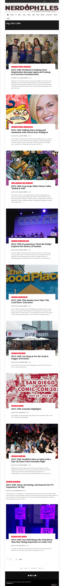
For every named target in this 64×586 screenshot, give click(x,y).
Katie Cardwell (27, 66)
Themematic (9, 583)
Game (24, 183)
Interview (20, 66)
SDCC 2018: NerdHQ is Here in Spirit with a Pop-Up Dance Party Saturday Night (31, 460)
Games (29, 14)
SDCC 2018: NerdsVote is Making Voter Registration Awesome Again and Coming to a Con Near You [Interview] (30, 72)
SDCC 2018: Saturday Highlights (26, 409)
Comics (24, 14)
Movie (27, 241)
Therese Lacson (21, 353)
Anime (33, 14)
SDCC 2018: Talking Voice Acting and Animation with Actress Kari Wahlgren (29, 131)
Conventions (49, 14)
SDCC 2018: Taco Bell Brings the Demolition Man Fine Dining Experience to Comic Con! (31, 541)
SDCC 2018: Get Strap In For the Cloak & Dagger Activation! (29, 357)
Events (8, 18)
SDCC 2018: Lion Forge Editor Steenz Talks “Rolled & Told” (31, 187)
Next (20, 559)
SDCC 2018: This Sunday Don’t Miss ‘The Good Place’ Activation (30, 301)
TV (16, 14)
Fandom (55, 14)
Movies (12, 14)
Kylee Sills (20, 405)
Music (38, 14)
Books (19, 14)
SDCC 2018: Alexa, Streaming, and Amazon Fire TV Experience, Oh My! (30, 486)
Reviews (43, 14)
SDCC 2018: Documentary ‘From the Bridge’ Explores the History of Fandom (31, 245)
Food (19, 536)
